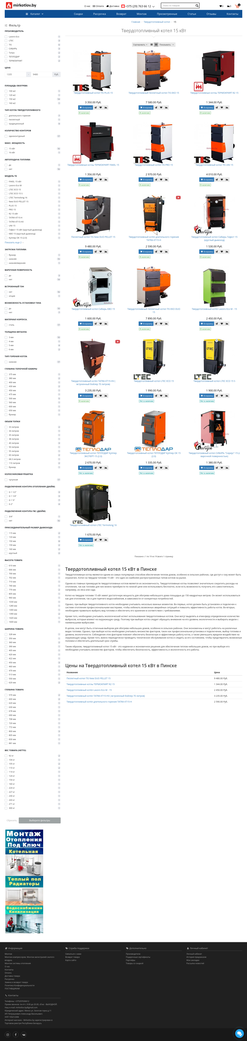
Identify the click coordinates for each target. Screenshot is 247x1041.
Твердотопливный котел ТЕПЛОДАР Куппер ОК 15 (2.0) (154, 455)
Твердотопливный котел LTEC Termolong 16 (93, 525)
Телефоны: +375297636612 (17, 1001)
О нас (87, 6)
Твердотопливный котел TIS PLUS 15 (93, 92)
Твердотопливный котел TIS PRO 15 (154, 164)
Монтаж (141, 14)
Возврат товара (72, 957)
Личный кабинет (194, 954)
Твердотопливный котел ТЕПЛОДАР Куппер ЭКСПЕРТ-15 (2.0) (93, 455)
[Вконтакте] (24, 1034)
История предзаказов (196, 957)
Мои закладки (193, 960)
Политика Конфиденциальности (19, 985)
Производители (133, 954)
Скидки (78, 14)
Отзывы (211, 14)
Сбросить (12, 820)
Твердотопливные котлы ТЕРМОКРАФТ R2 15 (214, 92)
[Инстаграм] (8, 1034)
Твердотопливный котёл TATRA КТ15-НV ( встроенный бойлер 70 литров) (93, 382)
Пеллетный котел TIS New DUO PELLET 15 (93, 236)
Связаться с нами (73, 954)
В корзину (85, 107)
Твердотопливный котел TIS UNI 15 (214, 164)
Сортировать (140, 44)
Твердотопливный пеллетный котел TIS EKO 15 (154, 92)
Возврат (121, 14)
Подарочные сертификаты (138, 957)
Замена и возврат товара (16, 982)
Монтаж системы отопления (18, 963)
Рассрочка (99, 14)
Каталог (33, 14)
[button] (237, 6)
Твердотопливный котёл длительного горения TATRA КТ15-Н (154, 238)
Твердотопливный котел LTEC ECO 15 (154, 380)
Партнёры (130, 960)
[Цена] (15, 74)
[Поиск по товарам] (197, 5)
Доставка (112, 6)
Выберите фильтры (39, 820)
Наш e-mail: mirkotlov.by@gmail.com (21, 1007)
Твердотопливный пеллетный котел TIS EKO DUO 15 (153, 310)
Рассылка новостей (195, 963)
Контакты (232, 14)
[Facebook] (16, 1034)
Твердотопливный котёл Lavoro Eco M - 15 (214, 308)
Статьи (192, 14)
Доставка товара (12, 976)
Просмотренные (167, 14)
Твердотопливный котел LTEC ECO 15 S (214, 380)
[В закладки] (100, 107)
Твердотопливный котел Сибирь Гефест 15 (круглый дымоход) (214, 238)
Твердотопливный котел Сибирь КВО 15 (93, 308)
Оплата (98, 6)
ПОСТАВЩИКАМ (12, 988)
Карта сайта (70, 960)
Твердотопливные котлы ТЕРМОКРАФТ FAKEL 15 (93, 164)
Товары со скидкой (134, 963)
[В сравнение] (105, 107)
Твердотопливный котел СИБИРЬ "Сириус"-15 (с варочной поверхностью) (214, 455)
